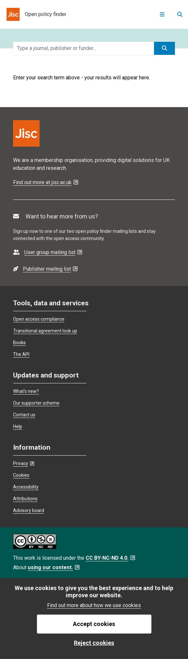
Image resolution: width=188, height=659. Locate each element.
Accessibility (26, 487)
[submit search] (164, 48)
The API (21, 354)
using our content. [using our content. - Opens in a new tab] (53, 567)
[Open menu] (162, 14)
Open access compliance (38, 319)
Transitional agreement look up (45, 330)
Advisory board (28, 510)
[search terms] (83, 48)
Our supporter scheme (36, 403)
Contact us (24, 414)
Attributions (25, 498)
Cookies (21, 475)
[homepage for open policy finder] (33, 14)
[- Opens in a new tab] (47, 252)
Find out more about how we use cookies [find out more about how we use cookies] (94, 605)
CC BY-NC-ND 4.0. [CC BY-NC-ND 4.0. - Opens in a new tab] (110, 558)
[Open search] (179, 14)
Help (17, 426)
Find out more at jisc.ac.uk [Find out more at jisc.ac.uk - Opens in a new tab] (45, 182)
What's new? (26, 391)
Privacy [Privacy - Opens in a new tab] (23, 463)
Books (19, 342)
